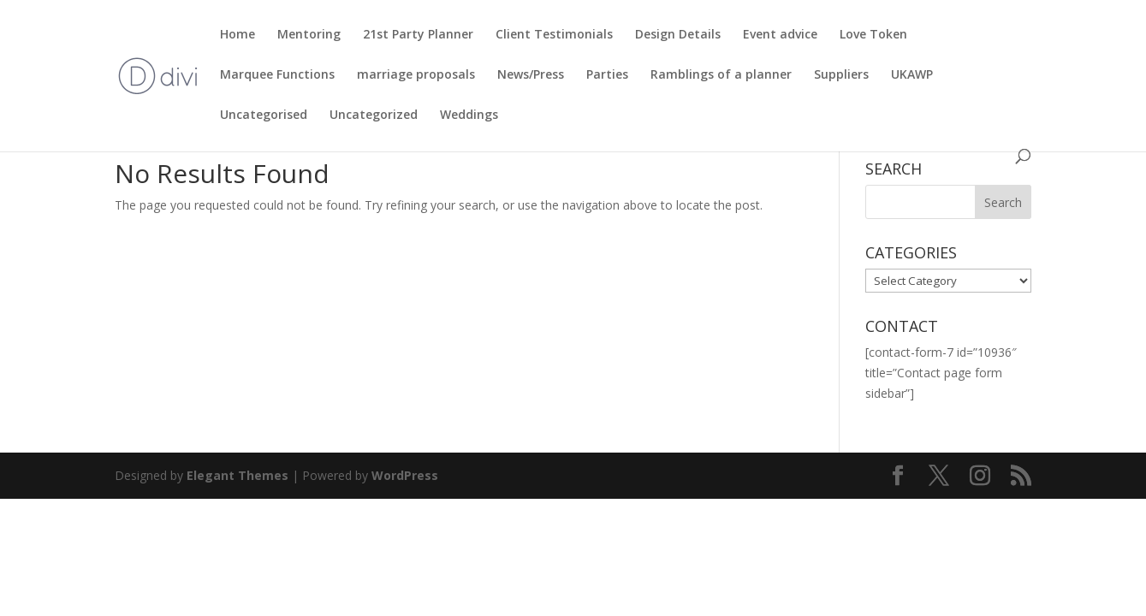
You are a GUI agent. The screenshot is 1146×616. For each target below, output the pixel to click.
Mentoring (309, 35)
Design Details (678, 35)
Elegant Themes (237, 475)
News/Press (530, 75)
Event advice (780, 35)
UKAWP (912, 75)
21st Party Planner (418, 35)
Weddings (469, 115)
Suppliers (841, 75)
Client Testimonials (554, 35)
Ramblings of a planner (721, 75)
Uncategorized (374, 115)
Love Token (873, 35)
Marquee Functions (277, 75)
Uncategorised (263, 115)
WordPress (404, 475)
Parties (607, 75)
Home (237, 35)
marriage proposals (416, 75)
